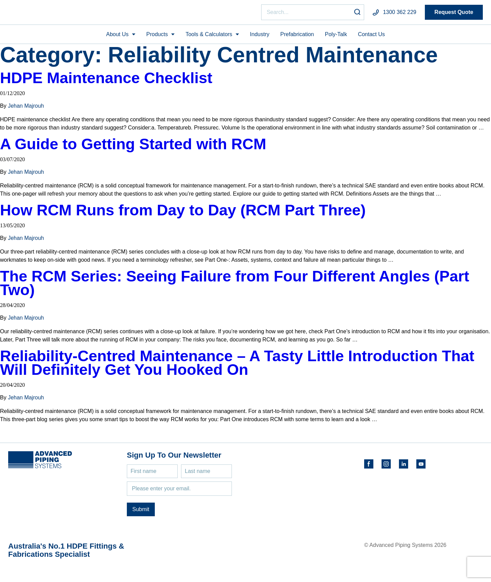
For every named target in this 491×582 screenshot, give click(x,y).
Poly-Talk (336, 37)
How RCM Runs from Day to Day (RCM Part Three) (183, 213)
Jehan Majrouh (26, 109)
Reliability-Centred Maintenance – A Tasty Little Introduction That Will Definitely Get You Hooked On (237, 365)
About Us (117, 37)
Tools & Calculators (208, 37)
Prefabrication (297, 37)
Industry (259, 37)
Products (157, 37)
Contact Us (371, 37)
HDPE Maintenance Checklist (106, 81)
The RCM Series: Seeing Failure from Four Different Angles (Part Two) (234, 286)
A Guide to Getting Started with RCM (133, 147)
